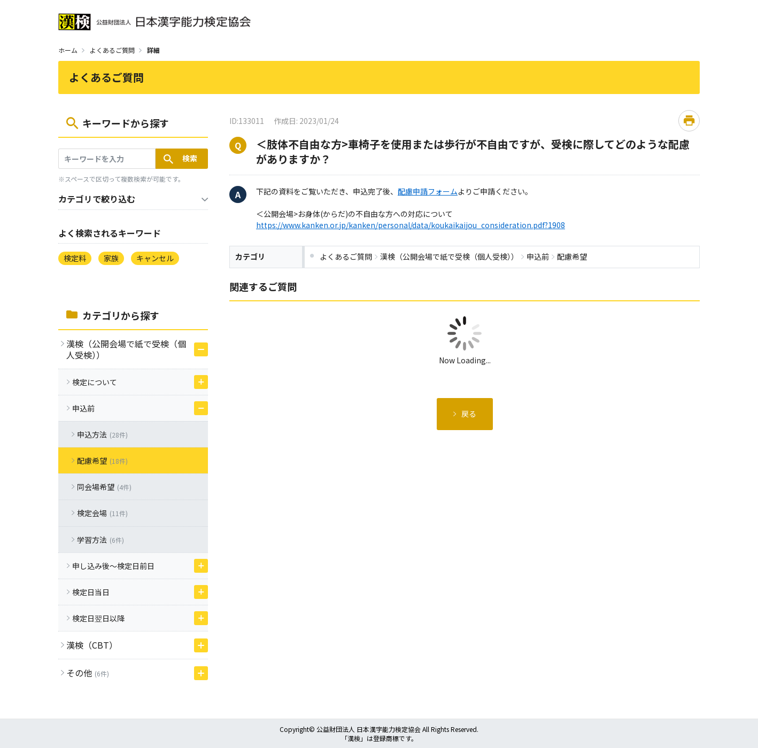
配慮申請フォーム (428, 191)
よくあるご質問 (112, 49)
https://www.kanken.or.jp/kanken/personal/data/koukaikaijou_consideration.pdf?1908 (410, 225)
